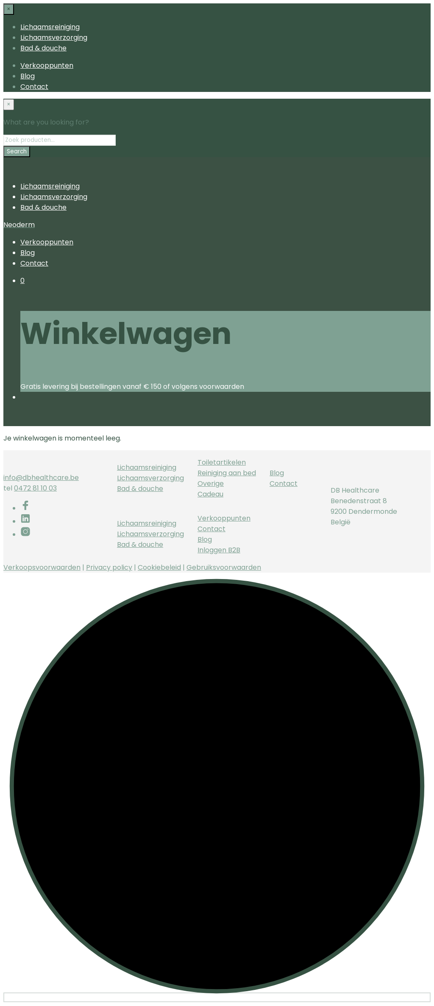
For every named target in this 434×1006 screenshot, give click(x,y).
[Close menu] (8, 9)
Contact (34, 86)
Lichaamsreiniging (50, 27)
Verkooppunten (46, 65)
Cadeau (210, 494)
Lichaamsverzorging (53, 37)
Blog (27, 76)
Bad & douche (43, 48)
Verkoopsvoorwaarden (42, 567)
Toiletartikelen (222, 462)
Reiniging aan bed (227, 473)
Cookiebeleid (159, 567)
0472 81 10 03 (35, 488)
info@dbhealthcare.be (41, 477)
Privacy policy (109, 567)
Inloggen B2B (219, 550)
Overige (211, 483)
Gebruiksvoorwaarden (223, 567)
